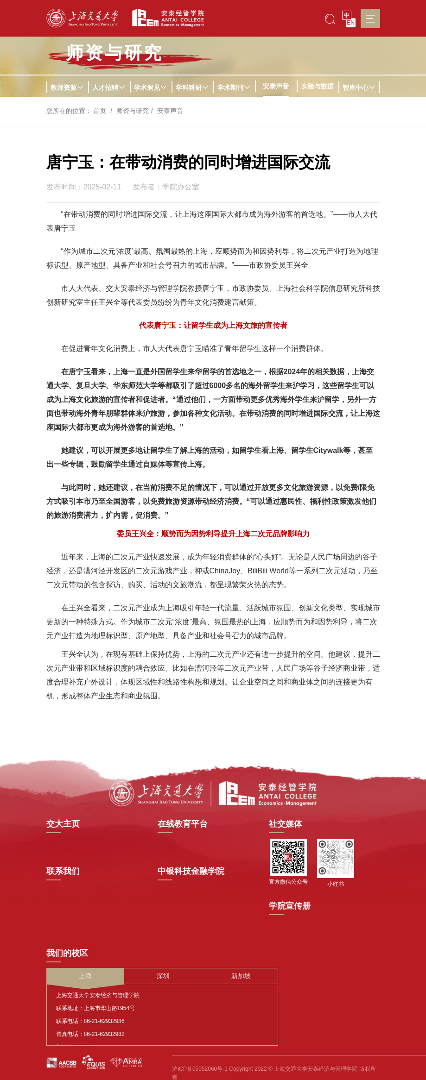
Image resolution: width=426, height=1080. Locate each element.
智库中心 (359, 87)
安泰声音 (276, 86)
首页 (99, 110)
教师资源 (67, 87)
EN (351, 22)
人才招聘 (109, 87)
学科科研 (192, 87)
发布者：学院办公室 (166, 187)
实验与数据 (317, 86)
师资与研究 (132, 110)
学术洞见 (150, 87)
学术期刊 (234, 87)
